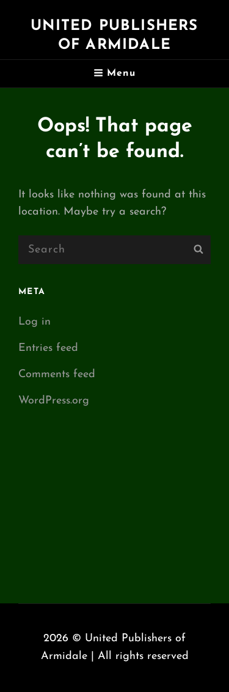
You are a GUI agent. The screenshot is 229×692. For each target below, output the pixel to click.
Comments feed (56, 374)
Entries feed (48, 348)
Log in (34, 322)
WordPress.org (53, 401)
